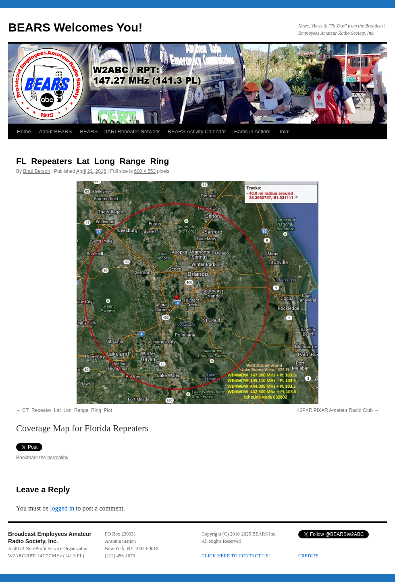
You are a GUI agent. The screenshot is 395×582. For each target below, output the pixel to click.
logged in (62, 508)
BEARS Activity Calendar (197, 131)
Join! (284, 131)
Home (24, 131)
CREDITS (308, 556)
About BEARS (55, 131)
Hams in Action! (252, 131)
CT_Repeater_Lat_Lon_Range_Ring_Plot (67, 410)
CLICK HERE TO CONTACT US (235, 556)
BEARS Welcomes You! (75, 27)
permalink (57, 457)
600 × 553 (145, 171)
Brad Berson (36, 171)
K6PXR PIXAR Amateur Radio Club (334, 410)
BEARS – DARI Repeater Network (120, 131)
